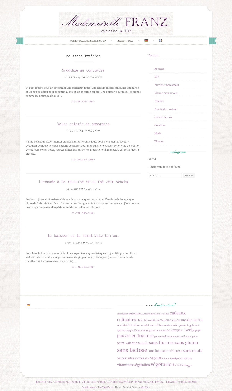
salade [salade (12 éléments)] (143, 342)
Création (159, 125)
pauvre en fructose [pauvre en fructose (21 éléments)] (135, 335)
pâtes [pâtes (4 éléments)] (195, 336)
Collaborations (163, 117)
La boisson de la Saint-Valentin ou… (83, 236)
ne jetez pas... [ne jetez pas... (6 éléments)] (175, 330)
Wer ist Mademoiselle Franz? (88, 40)
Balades (159, 101)
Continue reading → (83, 101)
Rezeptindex (125, 40)
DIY (156, 76)
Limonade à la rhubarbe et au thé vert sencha (83, 182)
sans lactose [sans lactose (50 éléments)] (132, 349)
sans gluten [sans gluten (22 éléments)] (186, 342)
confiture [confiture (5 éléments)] (153, 320)
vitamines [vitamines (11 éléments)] (125, 365)
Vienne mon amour (166, 93)
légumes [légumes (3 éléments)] (138, 330)
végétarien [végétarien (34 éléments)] (162, 364)
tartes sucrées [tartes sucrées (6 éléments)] (135, 358)
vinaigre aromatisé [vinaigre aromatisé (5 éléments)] (181, 358)
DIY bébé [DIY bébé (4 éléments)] (122, 325)
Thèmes (159, 141)
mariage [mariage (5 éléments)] (147, 330)
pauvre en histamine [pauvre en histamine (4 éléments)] (165, 336)
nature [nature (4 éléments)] (162, 330)
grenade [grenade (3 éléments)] (182, 325)
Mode (157, 133)
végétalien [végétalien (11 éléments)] (141, 365)
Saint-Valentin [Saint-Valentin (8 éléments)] (127, 343)
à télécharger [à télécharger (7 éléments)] (183, 365)
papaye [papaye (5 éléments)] (196, 330)
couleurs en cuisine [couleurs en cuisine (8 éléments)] (173, 320)
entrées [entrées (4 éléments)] (174, 325)
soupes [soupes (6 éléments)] (121, 358)
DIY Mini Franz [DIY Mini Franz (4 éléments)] (147, 325)
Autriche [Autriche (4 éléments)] (145, 313)
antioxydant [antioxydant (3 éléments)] (122, 313)
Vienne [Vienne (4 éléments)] (165, 358)
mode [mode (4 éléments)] (156, 330)
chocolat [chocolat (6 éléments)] (142, 320)
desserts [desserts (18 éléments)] (194, 319)
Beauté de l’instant (165, 109)
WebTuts (145, 387)
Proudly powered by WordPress (97, 387)
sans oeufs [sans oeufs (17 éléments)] (192, 350)
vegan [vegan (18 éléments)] (155, 357)
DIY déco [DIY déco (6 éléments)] (133, 325)
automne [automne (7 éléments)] (135, 313)
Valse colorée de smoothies (83, 124)
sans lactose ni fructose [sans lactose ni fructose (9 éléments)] (165, 350)
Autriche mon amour (166, 85)
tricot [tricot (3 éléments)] (146, 358)
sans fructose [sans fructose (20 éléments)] (162, 342)
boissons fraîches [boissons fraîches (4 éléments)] (160, 313)
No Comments (92, 77)
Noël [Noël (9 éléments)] (188, 330)
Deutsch (154, 55)
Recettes (159, 68)
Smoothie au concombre (83, 70)
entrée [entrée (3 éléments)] (167, 325)
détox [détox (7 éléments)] (159, 325)
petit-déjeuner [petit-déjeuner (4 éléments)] (184, 336)
